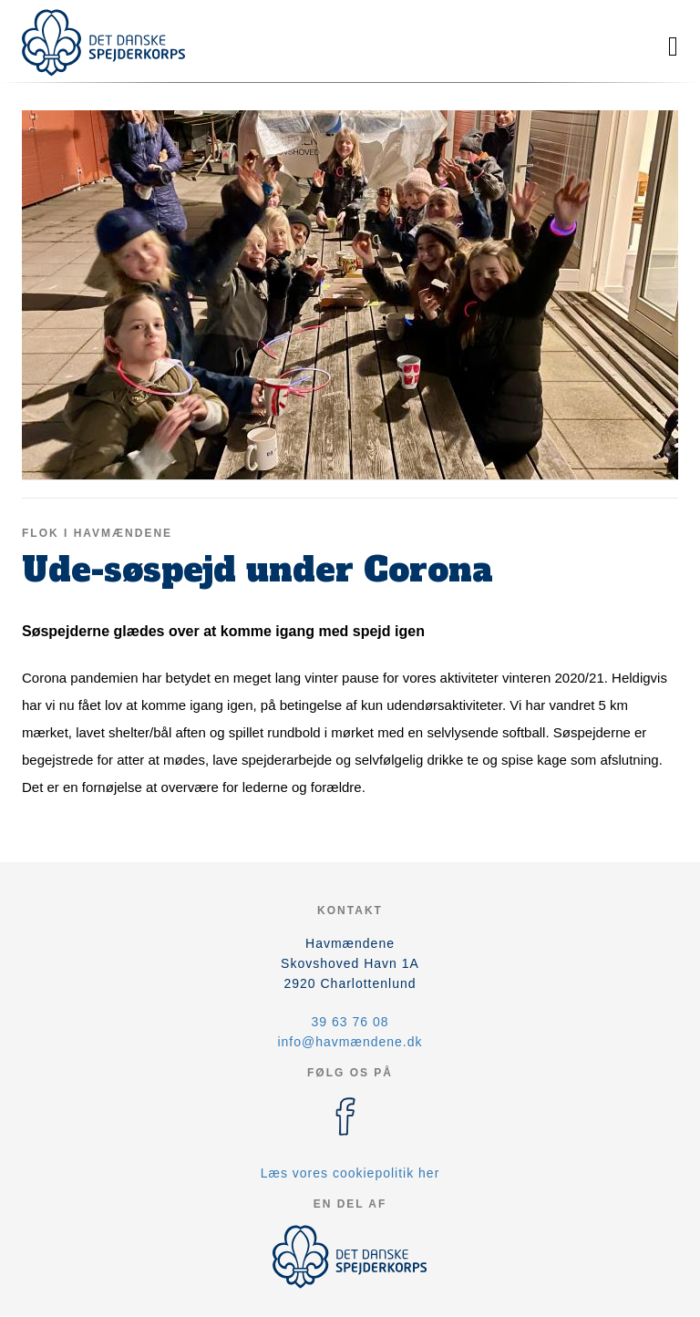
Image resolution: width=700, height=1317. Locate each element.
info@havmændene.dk (349, 1041)
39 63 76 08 (350, 1021)
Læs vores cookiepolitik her (350, 1173)
